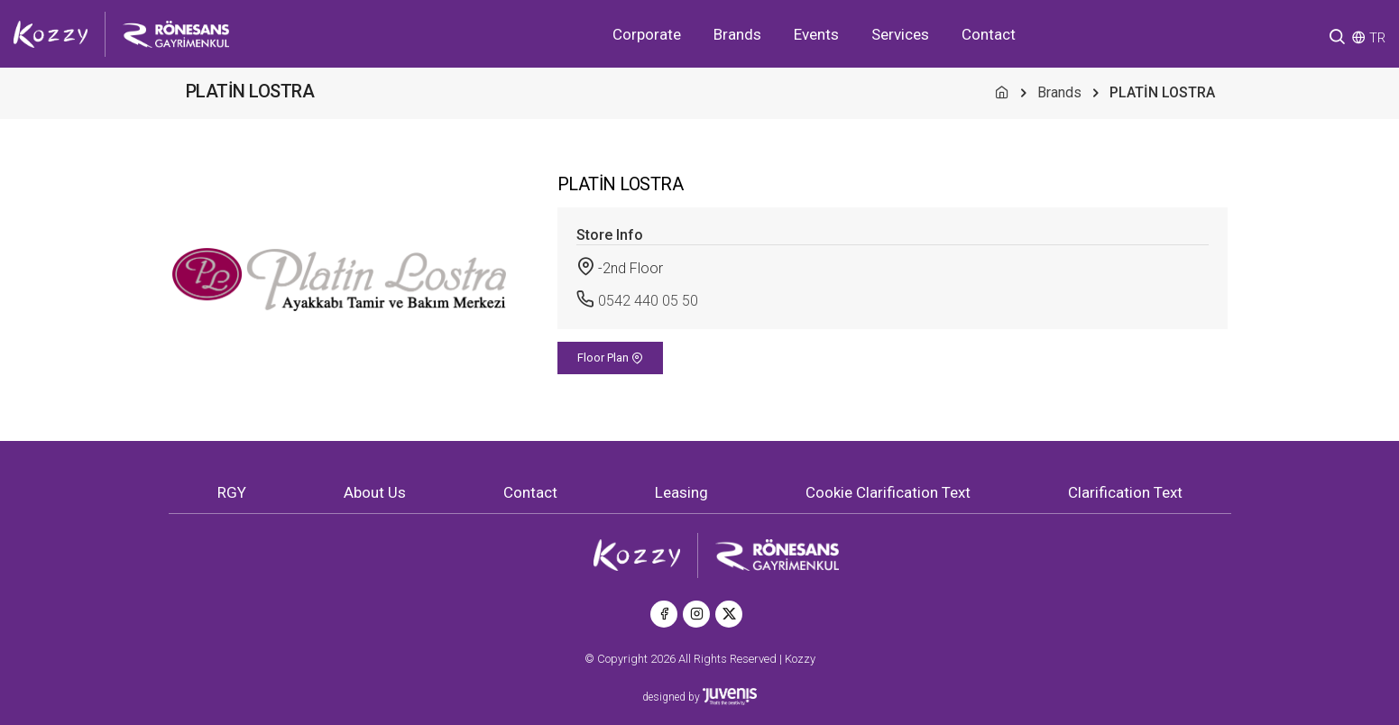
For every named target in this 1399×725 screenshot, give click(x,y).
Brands (737, 34)
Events (816, 34)
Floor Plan (610, 357)
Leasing (681, 492)
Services (900, 34)
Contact (989, 34)
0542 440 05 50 (648, 300)
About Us (375, 492)
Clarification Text (1125, 492)
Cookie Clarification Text (888, 492)
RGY (231, 492)
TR (1377, 38)
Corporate (646, 34)
